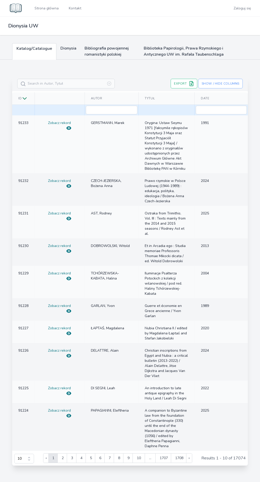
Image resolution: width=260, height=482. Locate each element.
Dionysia (68, 48)
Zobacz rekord (59, 125)
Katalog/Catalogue (34, 48)
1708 (179, 458)
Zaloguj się (242, 8)
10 (139, 458)
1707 (164, 458)
